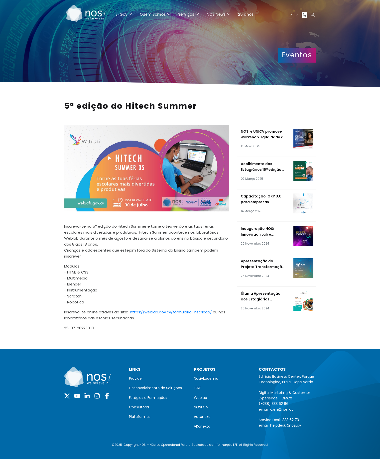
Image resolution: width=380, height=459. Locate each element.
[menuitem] (124, 15)
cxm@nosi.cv (281, 409)
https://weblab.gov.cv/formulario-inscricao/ (171, 312)
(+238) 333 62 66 (273, 403)
